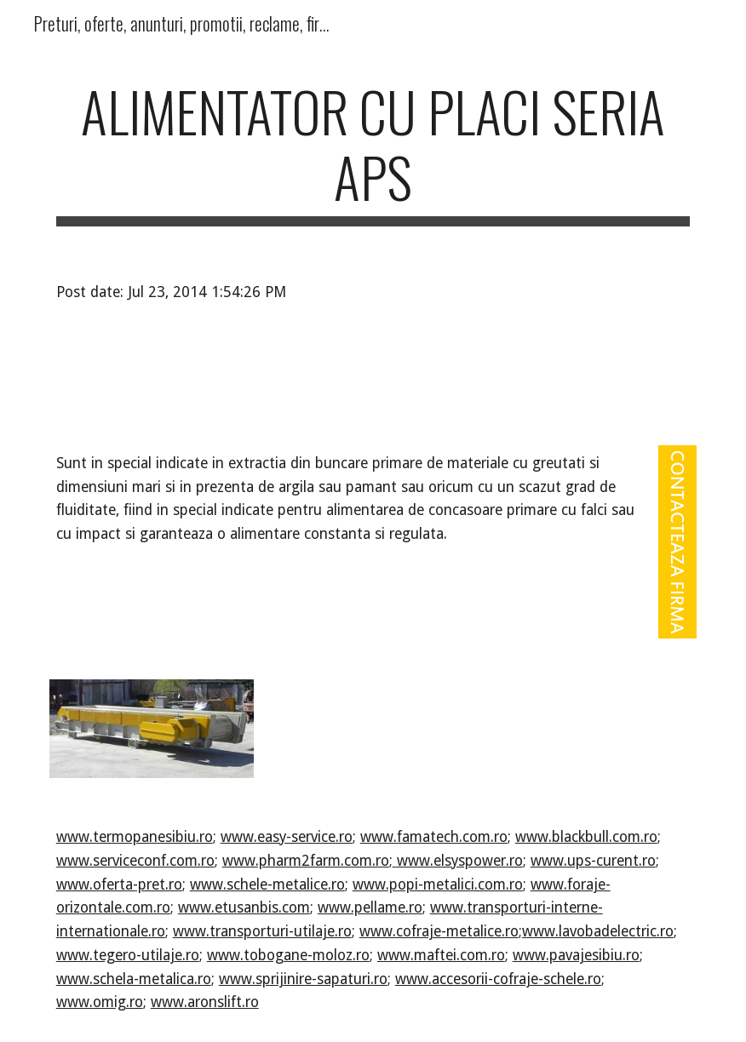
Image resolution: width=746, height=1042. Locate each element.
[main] (373, 152)
